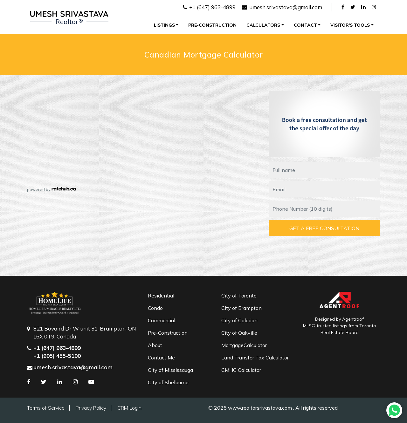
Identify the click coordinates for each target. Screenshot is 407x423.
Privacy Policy (91, 408)
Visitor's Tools (350, 25)
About (155, 345)
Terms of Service (46, 408)
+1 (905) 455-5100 (57, 355)
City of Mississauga (170, 370)
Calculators (263, 25)
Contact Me (161, 357)
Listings (164, 25)
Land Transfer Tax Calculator (255, 357)
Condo (155, 308)
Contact (305, 25)
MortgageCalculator (244, 345)
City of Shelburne (168, 382)
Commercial (161, 320)
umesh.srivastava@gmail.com (282, 7)
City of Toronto (239, 295)
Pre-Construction (212, 25)
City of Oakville (239, 333)
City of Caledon (239, 320)
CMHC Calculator (241, 370)
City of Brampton (241, 308)
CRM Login (129, 408)
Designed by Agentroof (339, 319)
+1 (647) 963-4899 (209, 7)
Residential (161, 295)
